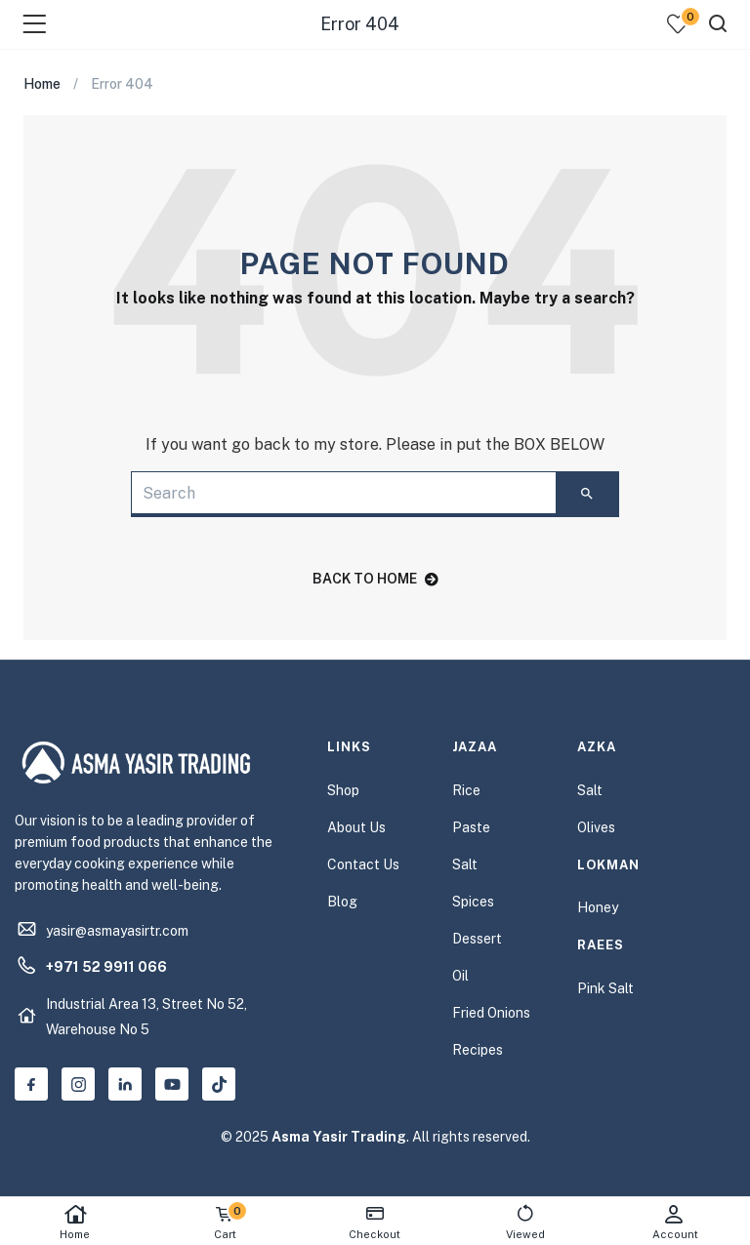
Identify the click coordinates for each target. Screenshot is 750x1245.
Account (675, 1222)
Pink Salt (605, 988)
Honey (597, 907)
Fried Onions (491, 1013)
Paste (471, 827)
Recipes (477, 1050)
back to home (375, 578)
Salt (465, 864)
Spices (473, 901)
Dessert (477, 938)
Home (75, 1222)
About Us (356, 827)
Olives (596, 827)
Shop (343, 790)
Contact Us (363, 864)
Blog (342, 901)
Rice (466, 790)
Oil (460, 976)
